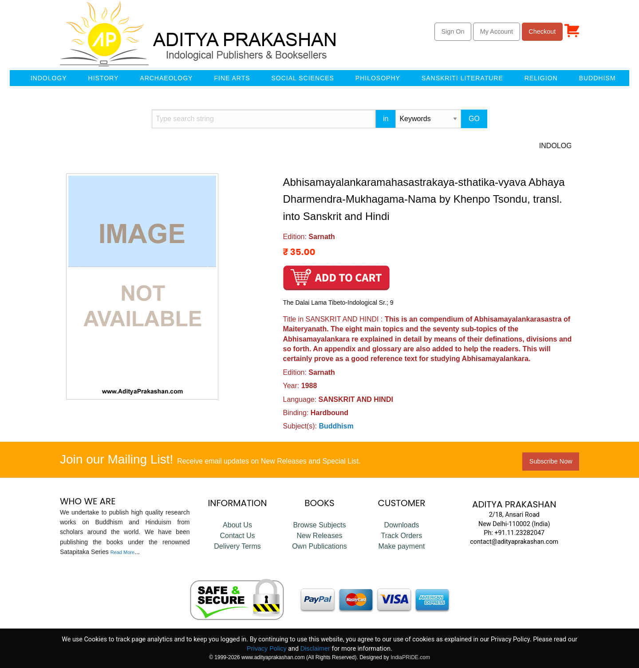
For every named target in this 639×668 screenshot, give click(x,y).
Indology (49, 78)
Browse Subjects (319, 525)
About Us (237, 525)
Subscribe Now (550, 461)
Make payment (401, 546)
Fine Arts (232, 78)
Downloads (401, 525)
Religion (541, 78)
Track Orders (401, 535)
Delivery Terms (237, 546)
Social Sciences (303, 78)
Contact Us (237, 535)
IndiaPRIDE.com (410, 657)
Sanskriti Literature (462, 78)
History (103, 78)
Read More (122, 552)
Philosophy (377, 78)
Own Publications (319, 546)
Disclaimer (315, 648)
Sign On (452, 31)
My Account (496, 31)
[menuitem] (13, 78)
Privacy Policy (267, 648)
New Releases (319, 535)
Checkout (542, 31)
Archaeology (166, 78)
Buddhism (597, 78)
